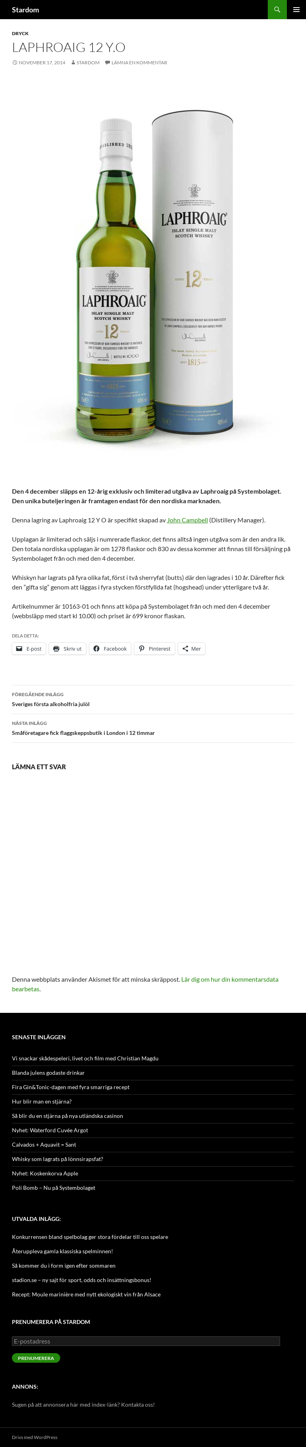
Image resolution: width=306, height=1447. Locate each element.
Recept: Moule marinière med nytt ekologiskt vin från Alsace (86, 1294)
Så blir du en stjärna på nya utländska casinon (67, 1115)
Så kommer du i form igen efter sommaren (64, 1265)
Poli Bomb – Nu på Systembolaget (53, 1187)
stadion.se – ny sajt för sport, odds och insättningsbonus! (81, 1279)
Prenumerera (36, 1358)
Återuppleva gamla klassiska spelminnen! (62, 1251)
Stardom (25, 9)
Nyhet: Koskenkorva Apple (45, 1173)
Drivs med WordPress (34, 1437)
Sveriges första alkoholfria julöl (153, 698)
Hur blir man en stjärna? (42, 1101)
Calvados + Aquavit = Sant (44, 1144)
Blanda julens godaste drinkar (48, 1072)
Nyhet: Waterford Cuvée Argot (50, 1130)
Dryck (20, 33)
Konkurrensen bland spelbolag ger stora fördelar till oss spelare (90, 1236)
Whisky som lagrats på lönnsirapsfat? (57, 1158)
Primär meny (296, 9)
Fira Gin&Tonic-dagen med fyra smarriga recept (70, 1087)
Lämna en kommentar (139, 63)
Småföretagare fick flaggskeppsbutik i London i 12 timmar (153, 727)
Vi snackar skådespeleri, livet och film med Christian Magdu (85, 1058)
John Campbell (187, 520)
